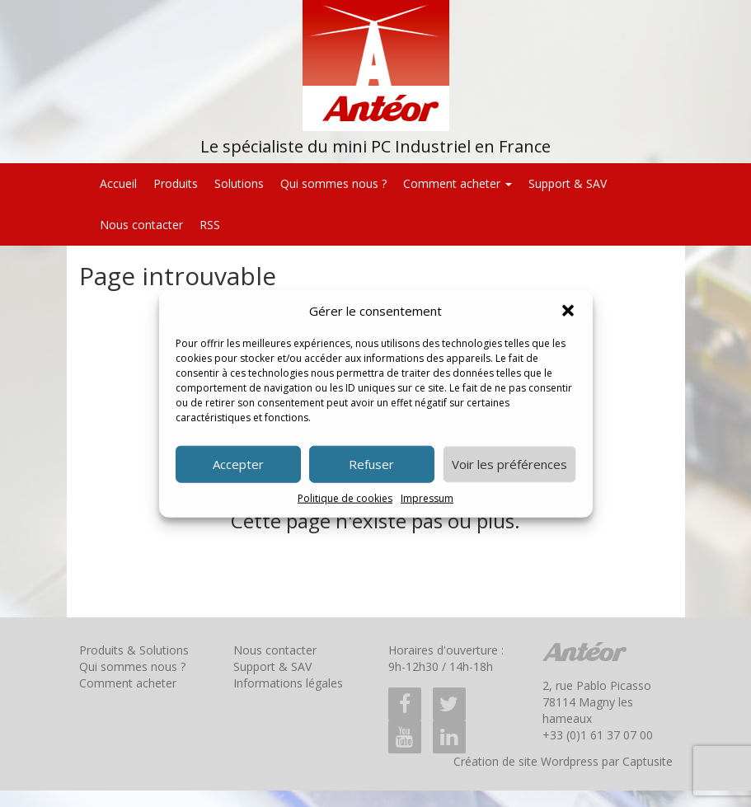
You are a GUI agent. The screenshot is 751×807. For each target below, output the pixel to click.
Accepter (238, 464)
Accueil (118, 183)
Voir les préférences (509, 464)
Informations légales (288, 683)
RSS (209, 224)
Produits (175, 183)
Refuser (371, 464)
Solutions (239, 183)
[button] (568, 311)
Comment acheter (457, 183)
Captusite (647, 761)
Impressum (427, 498)
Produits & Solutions (134, 650)
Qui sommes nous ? (333, 183)
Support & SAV (567, 183)
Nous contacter (141, 224)
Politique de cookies (345, 498)
